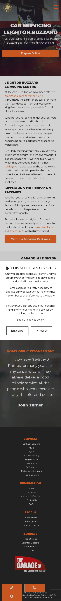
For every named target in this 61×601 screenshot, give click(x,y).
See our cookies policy (30, 319)
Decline (17, 330)
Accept (41, 330)
